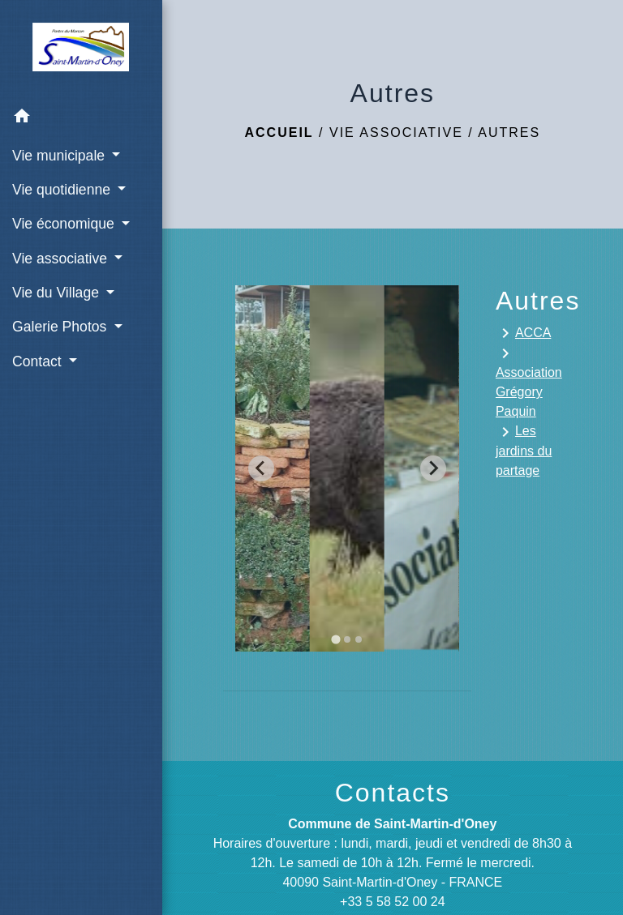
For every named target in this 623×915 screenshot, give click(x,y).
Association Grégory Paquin (529, 381)
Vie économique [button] (65, 224)
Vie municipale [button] (60, 156)
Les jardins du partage (524, 449)
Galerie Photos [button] (61, 327)
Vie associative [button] (61, 258)
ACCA (523, 333)
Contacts (392, 792)
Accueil (279, 132)
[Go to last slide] (261, 468)
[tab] (335, 639)
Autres (509, 132)
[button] (81, 119)
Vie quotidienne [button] (63, 190)
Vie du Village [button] (57, 292)
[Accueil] (80, 50)
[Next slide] (433, 468)
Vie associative (396, 132)
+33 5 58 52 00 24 (392, 902)
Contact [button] (39, 361)
